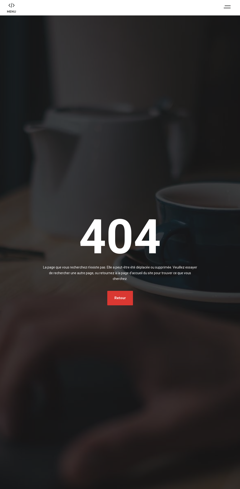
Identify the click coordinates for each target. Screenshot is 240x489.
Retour (120, 300)
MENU (11, 12)
